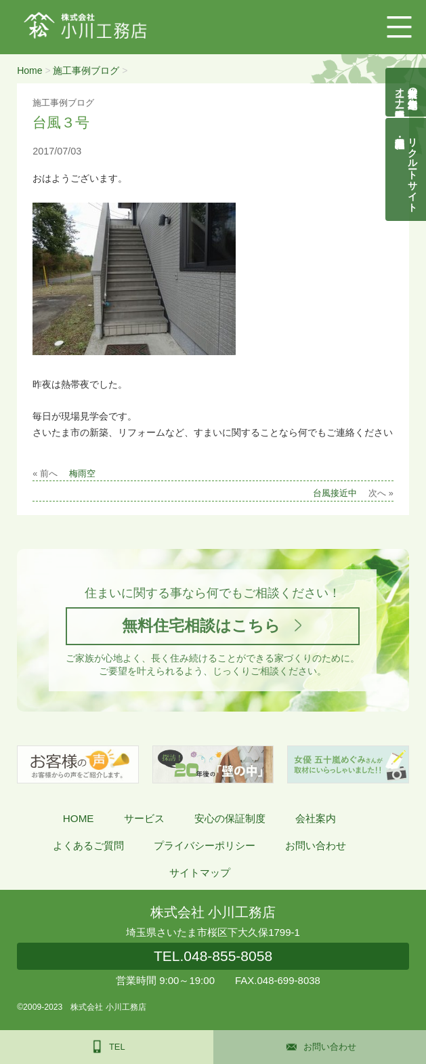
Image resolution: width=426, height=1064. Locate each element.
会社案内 (315, 818)
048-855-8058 (213, 956)
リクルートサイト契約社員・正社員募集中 (413, 169)
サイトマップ (199, 872)
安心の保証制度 (229, 818)
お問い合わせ (315, 845)
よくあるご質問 (88, 845)
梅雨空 (82, 473)
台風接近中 (335, 493)
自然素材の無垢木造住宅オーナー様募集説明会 (406, 92)
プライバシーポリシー (204, 845)
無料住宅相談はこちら (201, 625)
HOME (78, 818)
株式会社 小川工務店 (213, 912)
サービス (144, 818)
